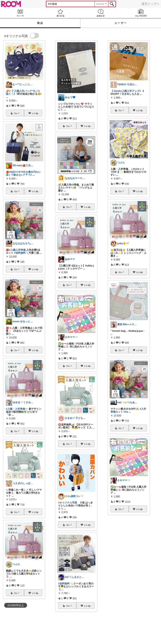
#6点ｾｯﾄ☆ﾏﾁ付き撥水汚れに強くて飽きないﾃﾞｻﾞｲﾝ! (23, 173)
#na (126, 411)
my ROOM (141, 13)
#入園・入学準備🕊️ (17, 408)
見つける (60, 13)
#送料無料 (20, 252)
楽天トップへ (150, 3)
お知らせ (100, 13)
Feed (20, 13)
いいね (35, 113)
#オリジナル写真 (67, 502)
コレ (17, 113)
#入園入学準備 (17, 249)
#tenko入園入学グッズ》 (128, 91)
